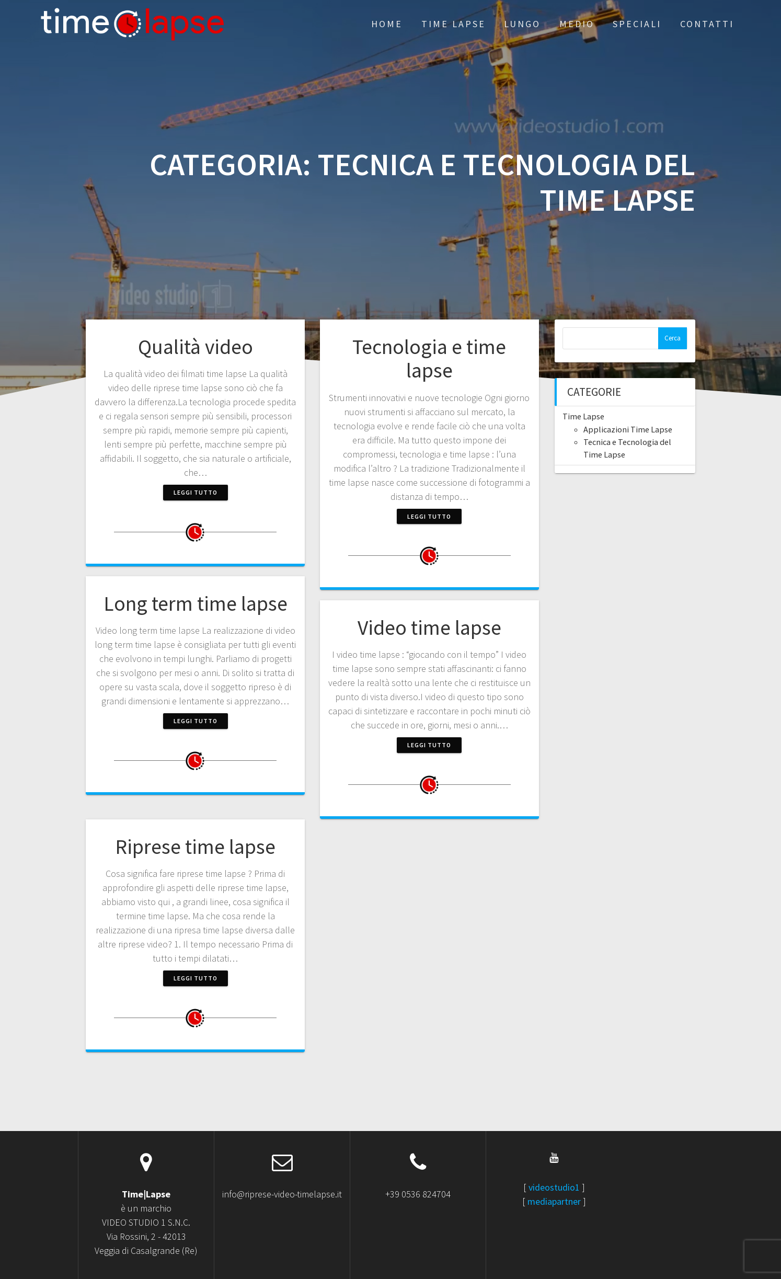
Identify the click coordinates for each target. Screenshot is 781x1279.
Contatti (707, 24)
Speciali (637, 24)
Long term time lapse (196, 603)
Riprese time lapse (195, 846)
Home (387, 24)
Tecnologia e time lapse (429, 359)
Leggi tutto (195, 492)
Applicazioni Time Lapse (627, 429)
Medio (576, 24)
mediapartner (554, 1201)
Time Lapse (453, 24)
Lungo (522, 24)
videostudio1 (554, 1187)
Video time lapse (429, 627)
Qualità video (195, 347)
